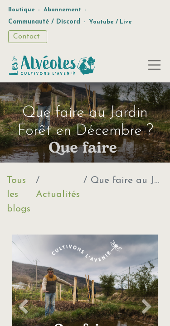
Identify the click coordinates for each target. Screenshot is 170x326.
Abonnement (62, 10)
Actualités (58, 194)
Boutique (21, 10)
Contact (27, 36)
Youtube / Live (110, 22)
